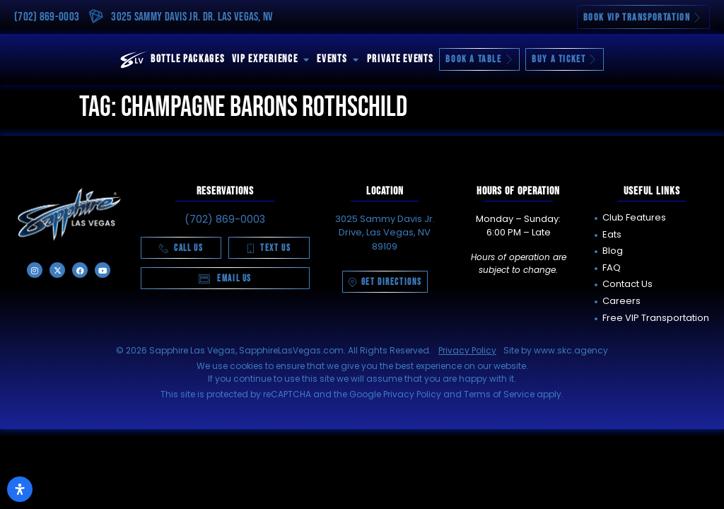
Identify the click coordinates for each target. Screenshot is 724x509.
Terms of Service (499, 394)
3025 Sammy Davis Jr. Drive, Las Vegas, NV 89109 (385, 232)
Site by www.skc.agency (555, 350)
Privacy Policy (467, 350)
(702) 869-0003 (46, 17)
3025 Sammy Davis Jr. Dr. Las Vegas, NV (192, 17)
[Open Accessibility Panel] (20, 489)
